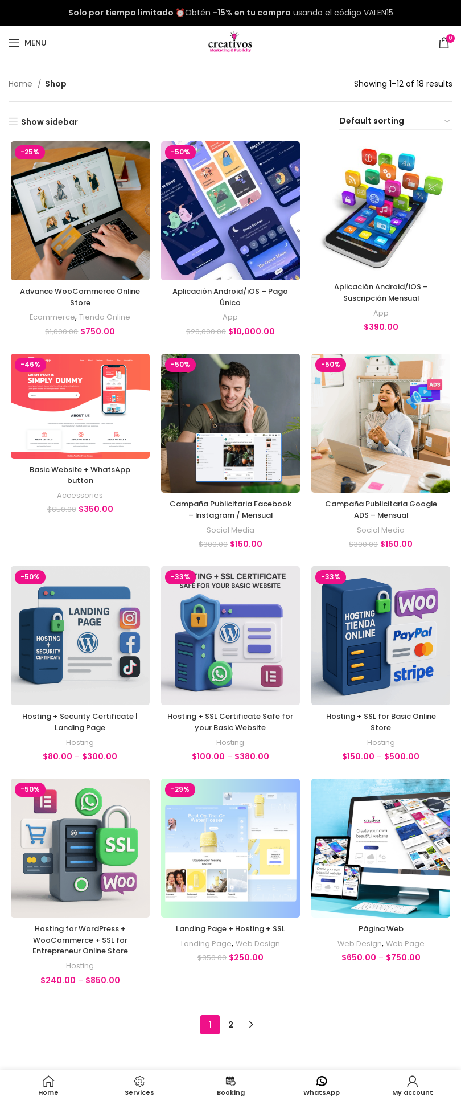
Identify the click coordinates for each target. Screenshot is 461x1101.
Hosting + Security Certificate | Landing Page (79, 737)
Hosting (78, 757)
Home (22, 83)
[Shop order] (395, 121)
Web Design (258, 960)
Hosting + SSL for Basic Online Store (382, 737)
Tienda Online (103, 318)
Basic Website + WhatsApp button (78, 477)
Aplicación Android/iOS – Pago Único (230, 298)
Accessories (79, 497)
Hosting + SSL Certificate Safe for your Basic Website (230, 737)
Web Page (407, 960)
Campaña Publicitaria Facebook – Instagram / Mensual (230, 517)
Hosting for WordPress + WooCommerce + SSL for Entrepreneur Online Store (78, 956)
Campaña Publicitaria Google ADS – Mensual (382, 512)
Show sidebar (49, 121)
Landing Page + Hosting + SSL (230, 945)
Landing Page (205, 960)
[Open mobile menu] (27, 42)
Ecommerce (50, 318)
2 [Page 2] (230, 1037)
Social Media (230, 543)
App (230, 318)
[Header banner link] (230, 13)
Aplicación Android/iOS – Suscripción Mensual (382, 294)
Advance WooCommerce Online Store (78, 298)
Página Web (382, 945)
